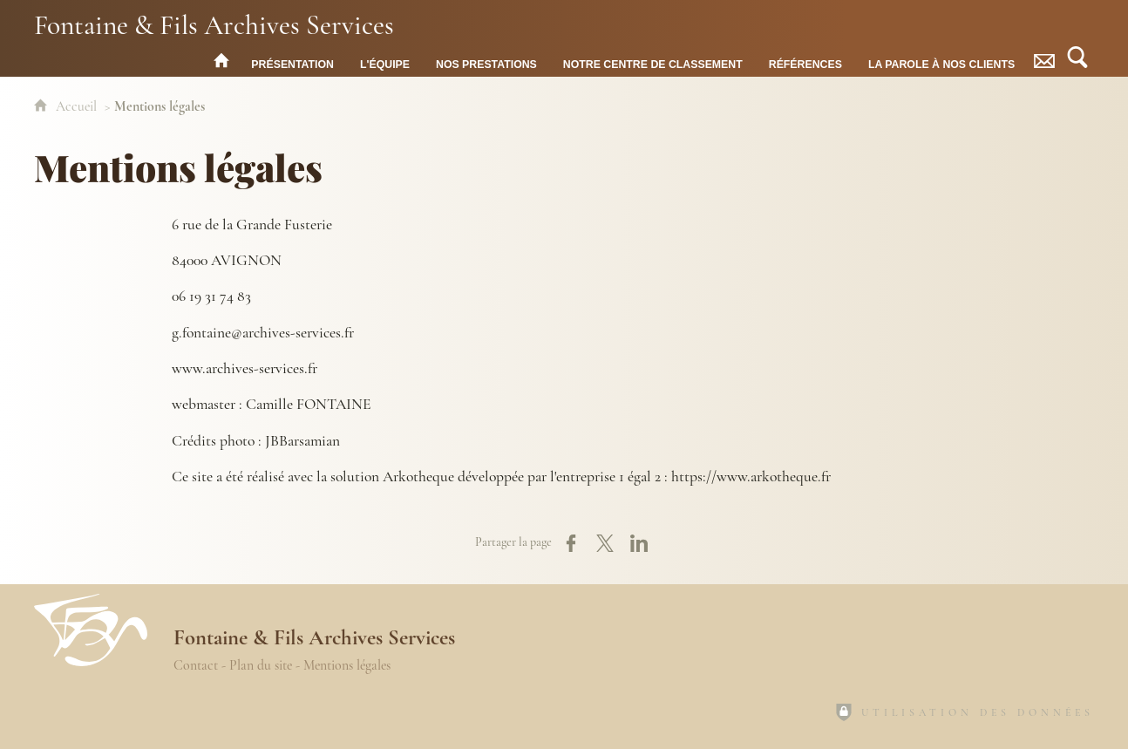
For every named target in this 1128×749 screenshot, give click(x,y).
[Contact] (1044, 60)
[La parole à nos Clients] (941, 60)
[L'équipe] (385, 60)
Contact (195, 665)
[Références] (805, 60)
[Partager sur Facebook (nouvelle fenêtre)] (571, 543)
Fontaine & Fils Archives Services (214, 24)
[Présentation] (292, 60)
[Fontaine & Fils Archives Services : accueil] (221, 60)
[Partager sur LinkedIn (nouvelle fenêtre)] (639, 543)
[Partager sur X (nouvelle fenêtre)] (605, 543)
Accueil (78, 106)
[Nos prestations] (486, 60)
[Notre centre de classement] (653, 60)
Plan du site (260, 665)
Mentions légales (347, 665)
